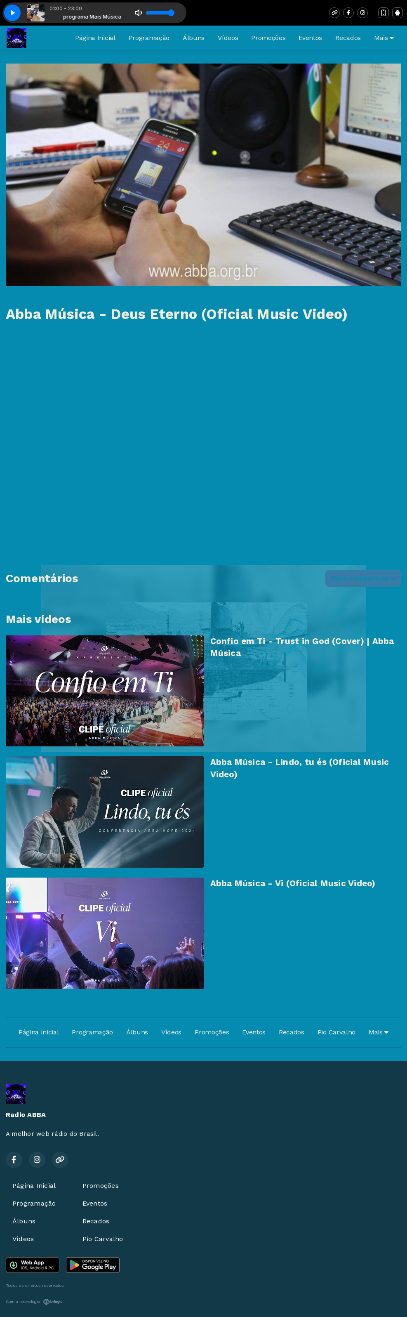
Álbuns (194, 38)
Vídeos (228, 38)
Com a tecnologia (34, 1302)
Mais (384, 38)
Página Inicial (95, 38)
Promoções (268, 38)
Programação (149, 38)
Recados (348, 38)
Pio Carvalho (336, 1032)
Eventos (310, 38)
